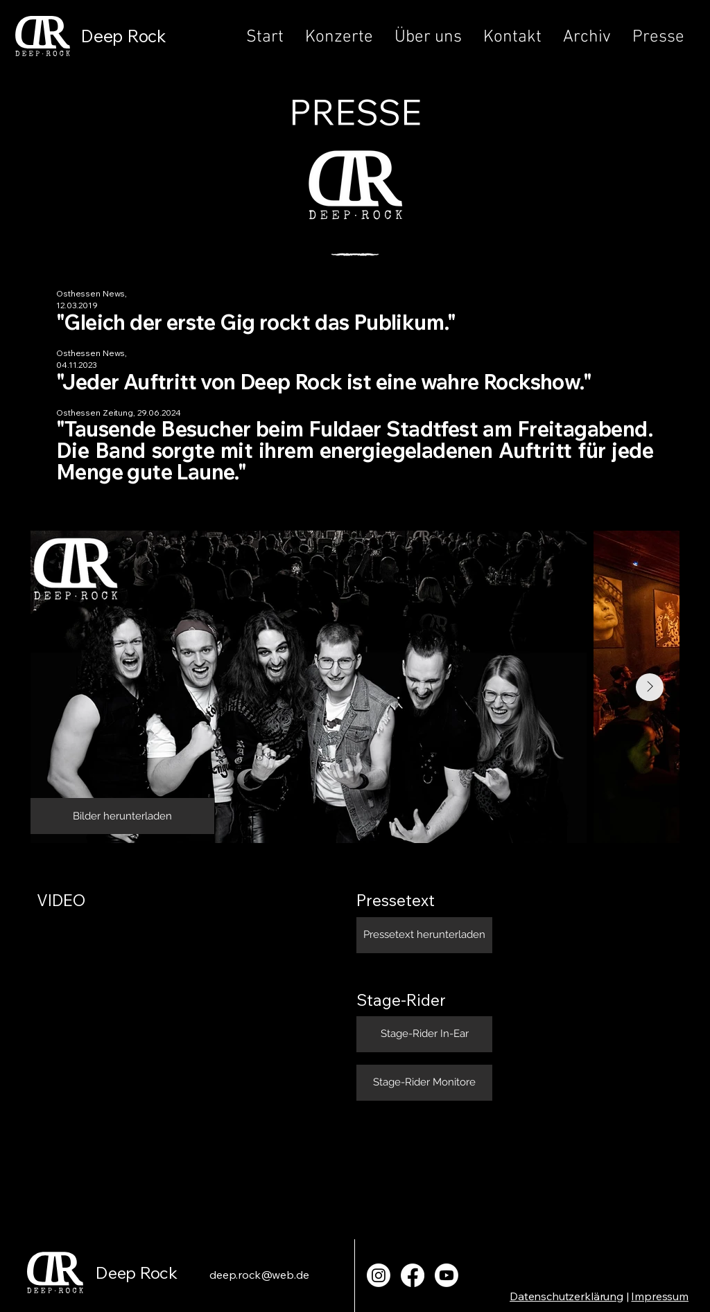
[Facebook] (412, 1275)
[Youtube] (446, 1275)
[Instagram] (378, 1275)
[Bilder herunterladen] (122, 816)
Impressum (660, 1296)
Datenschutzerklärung (566, 1296)
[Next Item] (650, 687)
